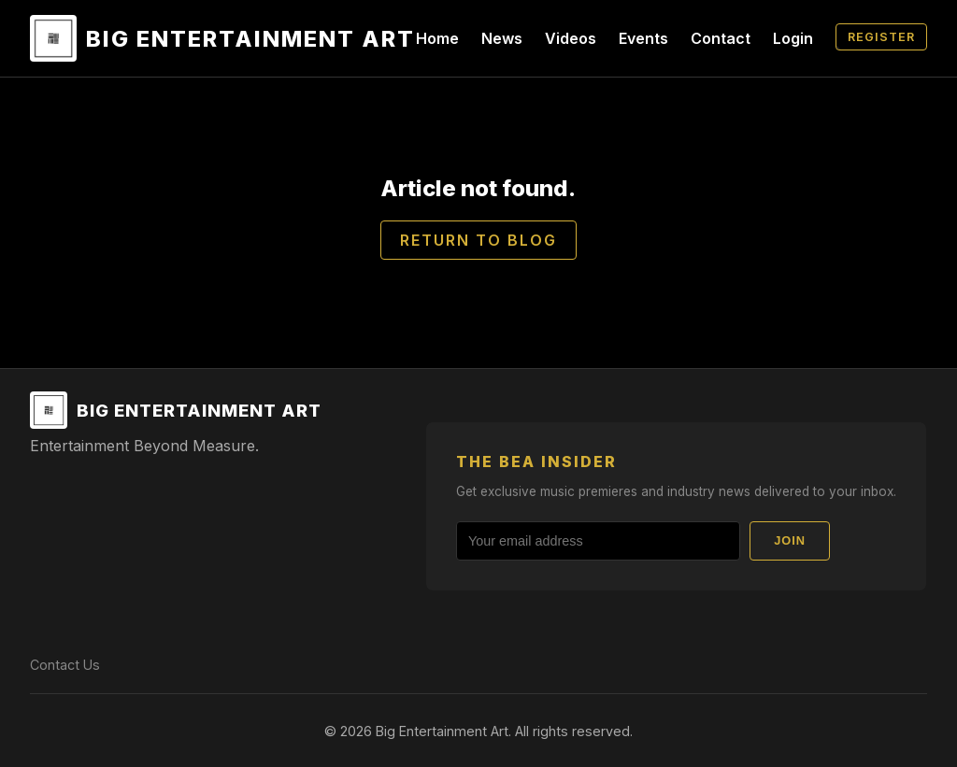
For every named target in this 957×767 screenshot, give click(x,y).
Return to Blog (478, 240)
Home (437, 38)
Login (793, 38)
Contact (720, 38)
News (501, 38)
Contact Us (65, 665)
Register (881, 37)
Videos (570, 38)
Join (790, 540)
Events (643, 38)
